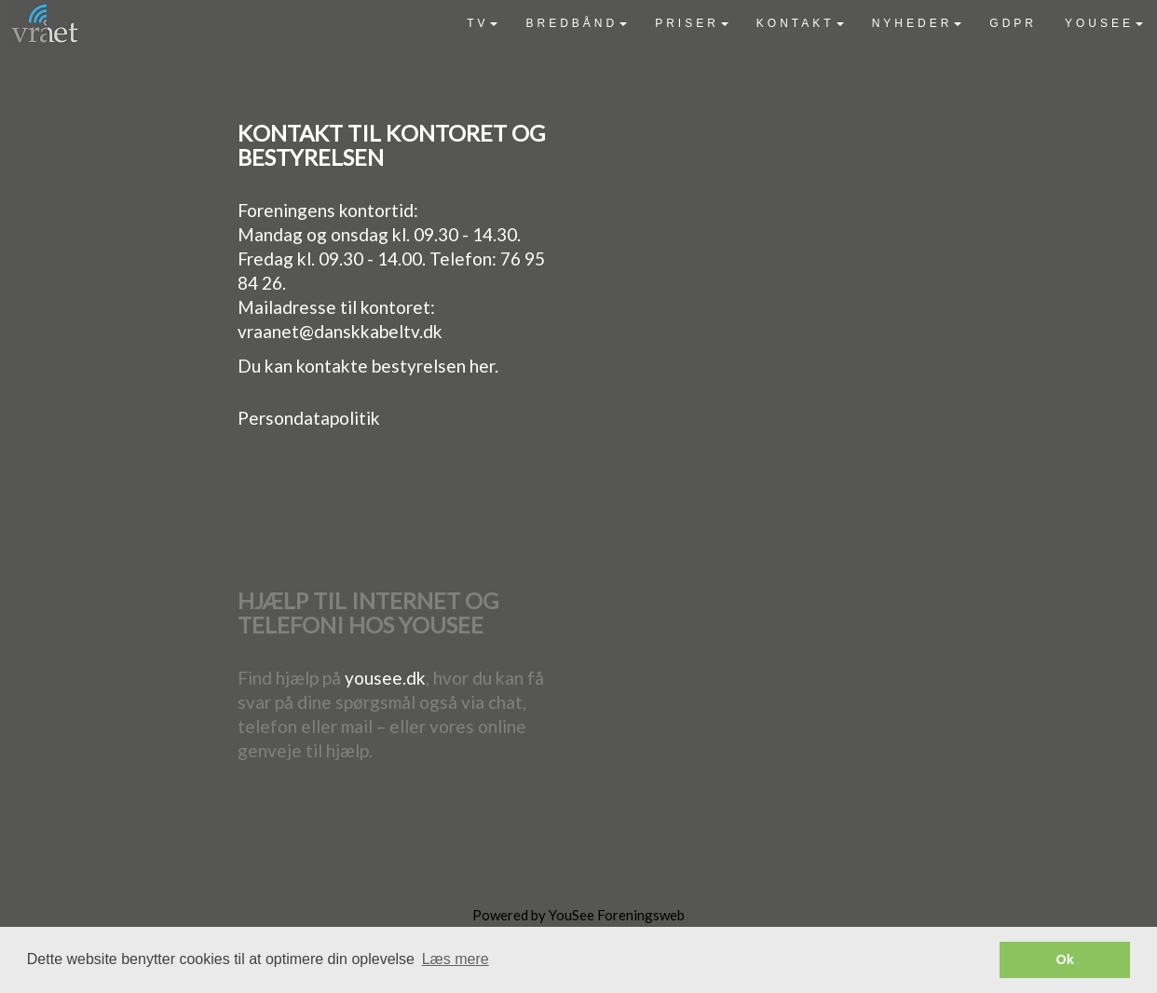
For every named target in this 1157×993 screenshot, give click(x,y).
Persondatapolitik (309, 417)
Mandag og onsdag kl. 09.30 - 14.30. (379, 234)
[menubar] (805, 23)
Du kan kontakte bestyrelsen (354, 365)
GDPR (1013, 23)
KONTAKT (800, 23)
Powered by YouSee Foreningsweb (578, 914)
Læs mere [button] (455, 959)
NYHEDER (917, 23)
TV (482, 23)
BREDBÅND (576, 23)
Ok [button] (1065, 959)
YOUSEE (1104, 23)
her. (484, 365)
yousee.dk (385, 677)
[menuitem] (482, 23)
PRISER (691, 23)
